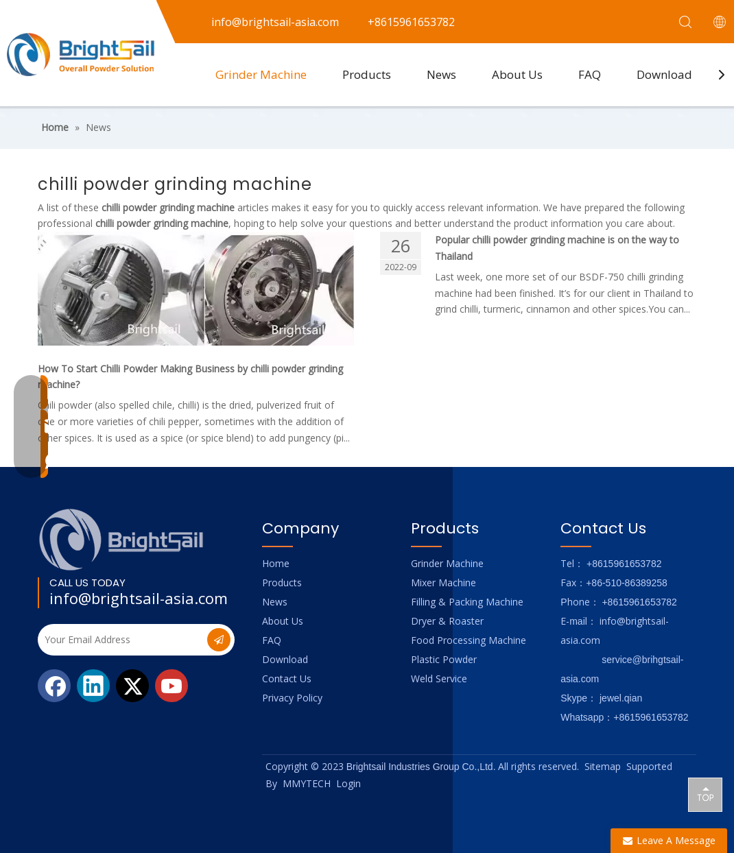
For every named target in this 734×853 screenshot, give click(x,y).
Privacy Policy (292, 697)
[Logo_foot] (122, 539)
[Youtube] (171, 685)
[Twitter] (132, 685)
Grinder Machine (261, 74)
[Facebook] (54, 685)
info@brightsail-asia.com (138, 598)
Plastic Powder (444, 659)
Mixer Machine (443, 582)
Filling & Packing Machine (467, 601)
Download (664, 74)
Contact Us (286, 678)
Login (348, 783)
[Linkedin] (93, 685)
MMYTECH (307, 783)
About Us (517, 74)
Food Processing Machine (468, 640)
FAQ (589, 74)
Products (366, 74)
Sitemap (602, 766)
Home (275, 563)
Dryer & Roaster (447, 620)
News (441, 74)
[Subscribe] (218, 639)
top (705, 794)
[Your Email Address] (121, 640)
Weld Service (439, 678)
